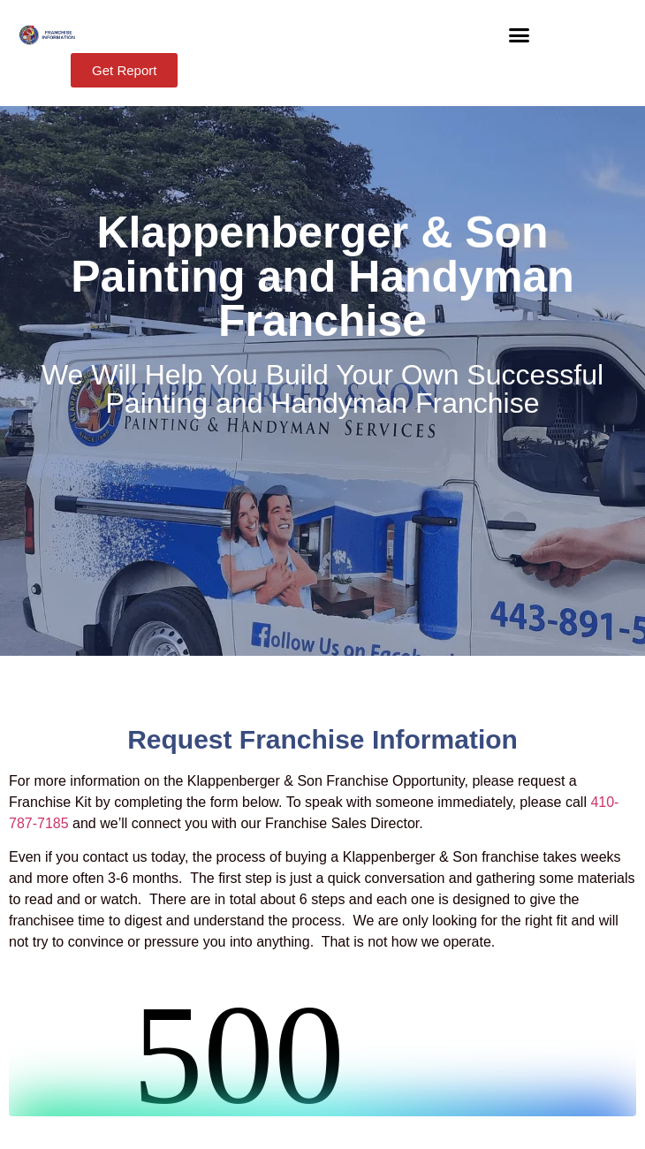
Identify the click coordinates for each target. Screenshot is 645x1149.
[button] (519, 35)
